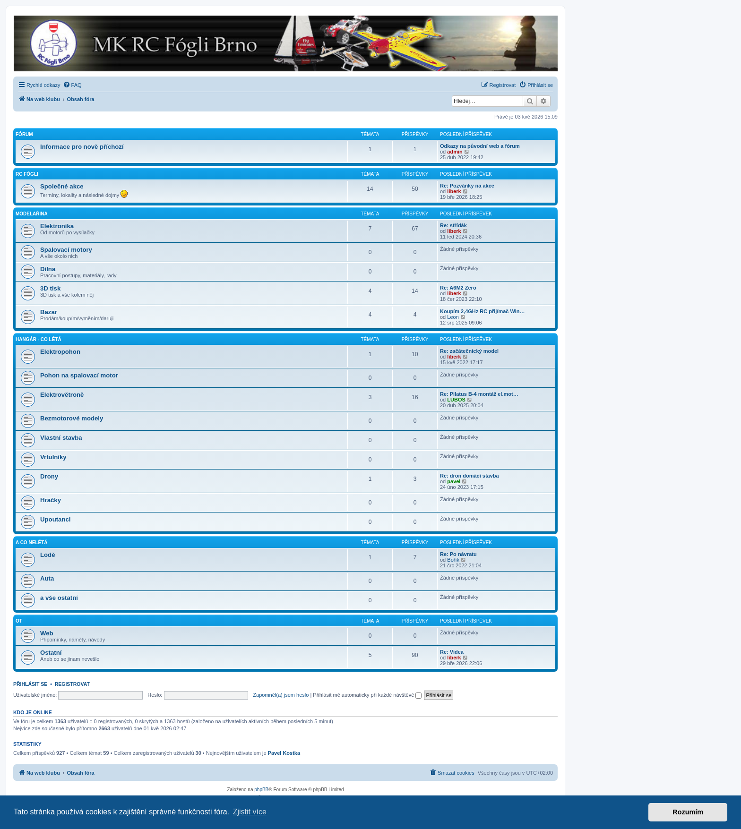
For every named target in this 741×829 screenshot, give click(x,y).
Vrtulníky (53, 457)
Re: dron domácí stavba (469, 476)
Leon (452, 317)
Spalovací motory (66, 249)
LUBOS (456, 399)
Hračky (50, 500)
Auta (47, 578)
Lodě (47, 554)
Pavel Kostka (284, 753)
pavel (453, 481)
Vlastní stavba (61, 437)
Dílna (47, 269)
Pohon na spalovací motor (79, 375)
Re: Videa (452, 652)
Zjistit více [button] (250, 812)
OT (19, 621)
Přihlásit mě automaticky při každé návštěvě (367, 695)
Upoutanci (55, 519)
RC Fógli (27, 174)
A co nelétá (31, 542)
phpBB (261, 789)
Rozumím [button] (687, 812)
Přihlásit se (30, 684)
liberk (454, 191)
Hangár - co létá (38, 339)
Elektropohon (60, 351)
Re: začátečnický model (469, 351)
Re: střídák (453, 225)
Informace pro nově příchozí (82, 146)
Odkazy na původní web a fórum (480, 146)
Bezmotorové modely (71, 418)
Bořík (453, 560)
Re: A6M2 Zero (458, 288)
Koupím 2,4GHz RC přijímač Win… (482, 311)
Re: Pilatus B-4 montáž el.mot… (479, 394)
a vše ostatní (59, 597)
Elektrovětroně (62, 394)
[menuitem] (72, 85)
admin (454, 151)
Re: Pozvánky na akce (467, 185)
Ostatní (50, 652)
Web (46, 633)
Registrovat (72, 684)
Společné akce (62, 186)
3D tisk (50, 288)
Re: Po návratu (458, 554)
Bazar (48, 312)
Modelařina (32, 213)
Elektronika (57, 226)
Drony (49, 476)
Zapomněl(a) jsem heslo (281, 695)
